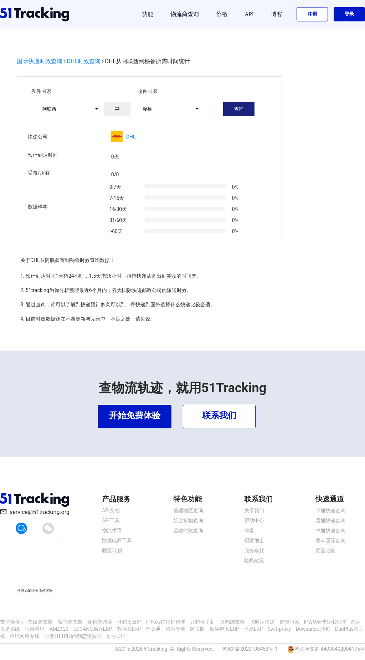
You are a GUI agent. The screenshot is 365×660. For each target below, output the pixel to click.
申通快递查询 (330, 510)
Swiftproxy (279, 629)
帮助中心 (254, 520)
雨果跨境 (35, 629)
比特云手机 (202, 622)
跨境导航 (175, 629)
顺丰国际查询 (330, 540)
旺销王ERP (129, 622)
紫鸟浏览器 (70, 622)
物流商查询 (184, 14)
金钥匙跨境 (99, 622)
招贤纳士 (254, 540)
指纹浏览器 (40, 622)
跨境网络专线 (25, 636)
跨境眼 (197, 629)
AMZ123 (59, 629)
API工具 (111, 520)
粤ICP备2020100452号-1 (249, 649)
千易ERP (253, 629)
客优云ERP (129, 629)
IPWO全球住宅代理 (325, 622)
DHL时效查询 (84, 61)
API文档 (111, 510)
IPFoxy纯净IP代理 (165, 622)
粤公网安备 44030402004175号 (329, 649)
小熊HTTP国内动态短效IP (73, 636)
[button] (67, 109)
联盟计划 (112, 550)
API (249, 14)
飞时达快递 (262, 622)
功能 (147, 14)
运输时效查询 (188, 530)
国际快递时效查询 (39, 61)
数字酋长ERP (224, 629)
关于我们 (254, 510)
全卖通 (152, 629)
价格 (221, 14)
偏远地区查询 (188, 510)
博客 (276, 14)
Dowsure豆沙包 (313, 629)
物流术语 (112, 530)
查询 (238, 109)
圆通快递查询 (330, 520)
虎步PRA (289, 622)
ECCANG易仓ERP (92, 629)
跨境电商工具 (117, 540)
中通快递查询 (330, 530)
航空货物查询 (188, 520)
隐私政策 (254, 560)
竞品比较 (325, 550)
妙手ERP (116, 636)
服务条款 (254, 550)
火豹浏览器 (232, 622)
